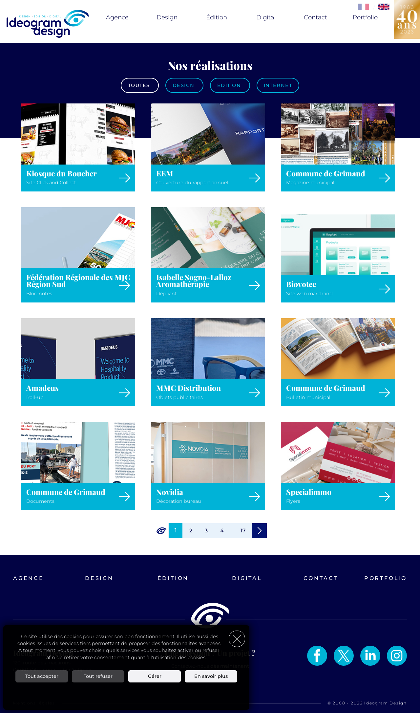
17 (243, 530)
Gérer (154, 675)
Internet (278, 85)
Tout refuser (98, 675)
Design (167, 17)
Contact (315, 17)
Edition (230, 85)
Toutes (140, 85)
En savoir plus (211, 675)
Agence (117, 17)
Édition (216, 17)
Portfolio (365, 17)
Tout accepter (41, 675)
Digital (266, 17)
